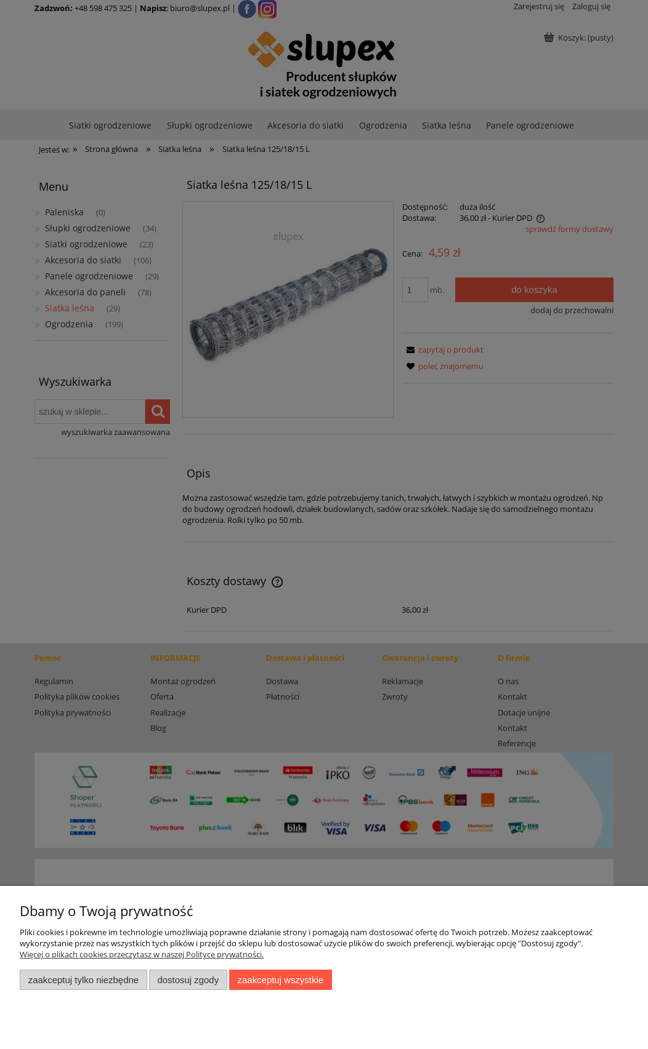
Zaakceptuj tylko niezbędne (83, 980)
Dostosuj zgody (188, 980)
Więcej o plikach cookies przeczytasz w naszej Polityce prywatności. (142, 954)
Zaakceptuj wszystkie (280, 980)
